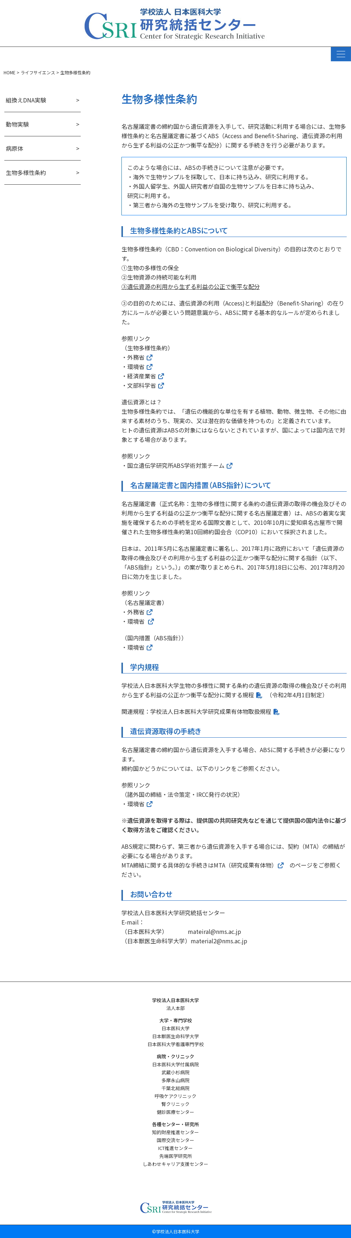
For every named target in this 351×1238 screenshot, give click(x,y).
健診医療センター (175, 1112)
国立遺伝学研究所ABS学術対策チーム (176, 465)
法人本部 (175, 1008)
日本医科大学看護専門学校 (175, 1044)
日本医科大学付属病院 (175, 1064)
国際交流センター (175, 1140)
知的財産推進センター (175, 1132)
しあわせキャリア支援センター (175, 1163)
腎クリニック (175, 1104)
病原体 (14, 148)
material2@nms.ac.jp (219, 940)
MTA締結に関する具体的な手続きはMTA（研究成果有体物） (202, 865)
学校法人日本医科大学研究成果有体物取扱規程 (210, 711)
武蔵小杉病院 (175, 1072)
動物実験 (17, 124)
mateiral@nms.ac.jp (214, 931)
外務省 (140, 357)
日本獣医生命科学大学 (175, 1036)
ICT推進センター (175, 1148)
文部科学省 (141, 385)
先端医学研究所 (175, 1156)
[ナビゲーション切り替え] (341, 54)
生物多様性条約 (26, 172)
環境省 (140, 366)
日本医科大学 (175, 1028)
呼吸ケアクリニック (175, 1096)
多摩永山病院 (175, 1080)
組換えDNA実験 (26, 100)
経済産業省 (141, 376)
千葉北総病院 (175, 1088)
